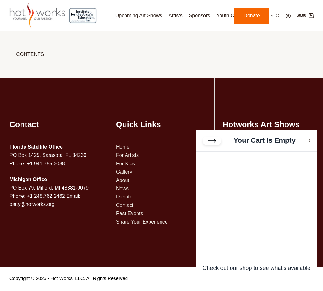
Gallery (124, 171)
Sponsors (199, 15)
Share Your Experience (142, 222)
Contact (124, 205)
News (122, 188)
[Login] (288, 16)
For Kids (125, 163)
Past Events (129, 213)
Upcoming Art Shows (138, 15)
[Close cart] (212, 141)
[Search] (277, 16)
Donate (252, 15)
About (122, 180)
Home (123, 147)
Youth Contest (232, 15)
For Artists (127, 155)
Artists (175, 15)
